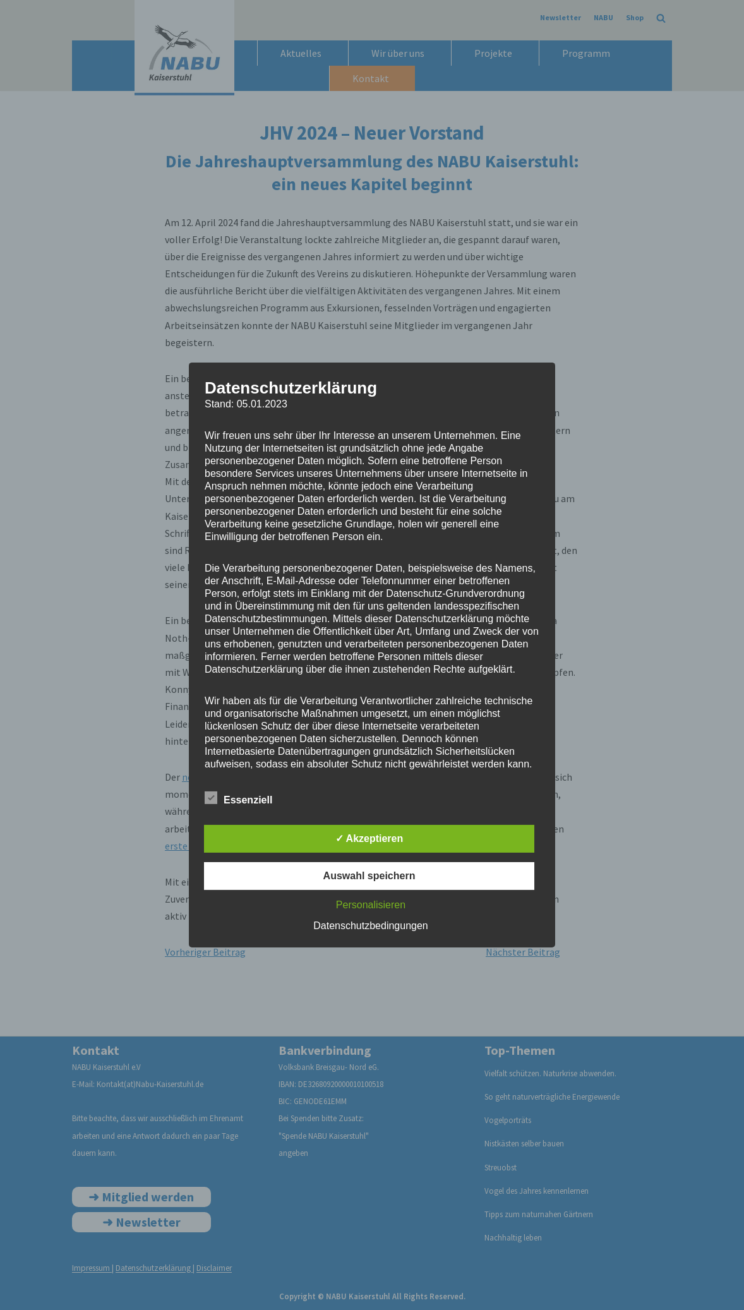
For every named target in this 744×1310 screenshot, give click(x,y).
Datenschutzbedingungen (370, 925)
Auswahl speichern (369, 875)
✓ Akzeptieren (369, 838)
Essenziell (238, 797)
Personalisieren (370, 904)
